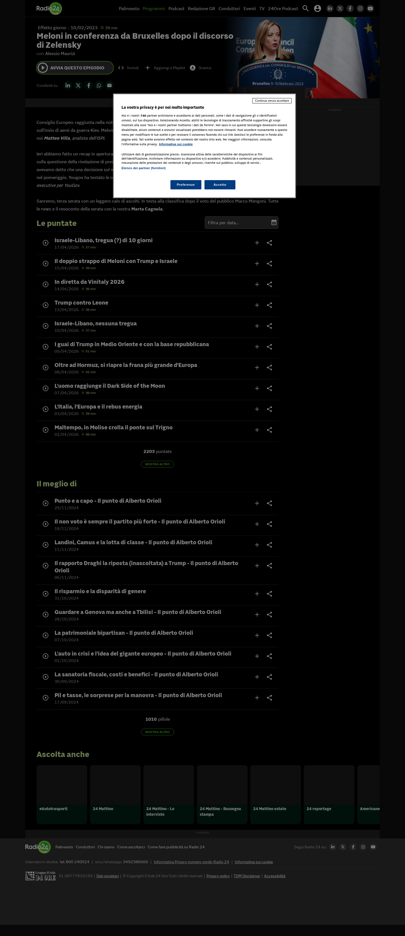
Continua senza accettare (272, 100)
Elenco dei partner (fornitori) (144, 168)
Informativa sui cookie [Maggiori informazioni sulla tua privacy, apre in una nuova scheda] (176, 144)
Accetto (219, 184)
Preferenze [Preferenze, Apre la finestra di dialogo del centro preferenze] (186, 184)
